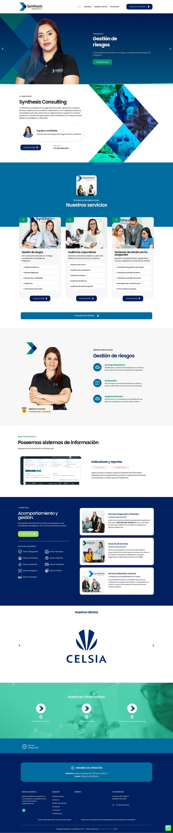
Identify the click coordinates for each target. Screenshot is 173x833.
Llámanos (57, 146)
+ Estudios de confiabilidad (33, 278)
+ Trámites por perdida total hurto (128, 278)
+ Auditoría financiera (77, 275)
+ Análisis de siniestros (31, 267)
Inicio (79, 6)
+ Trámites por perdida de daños (128, 272)
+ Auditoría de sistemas (78, 281)
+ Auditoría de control (77, 264)
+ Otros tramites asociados (126, 289)
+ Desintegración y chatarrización (128, 283)
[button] (2, 48)
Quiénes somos (100, 6)
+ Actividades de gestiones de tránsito (130, 267)
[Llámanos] (50, 147)
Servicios (88, 6)
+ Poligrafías (27, 283)
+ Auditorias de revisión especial (81, 286)
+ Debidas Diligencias (30, 272)
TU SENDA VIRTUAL (106, 829)
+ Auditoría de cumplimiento (79, 270)
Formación (114, 6)
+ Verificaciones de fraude (32, 289)
